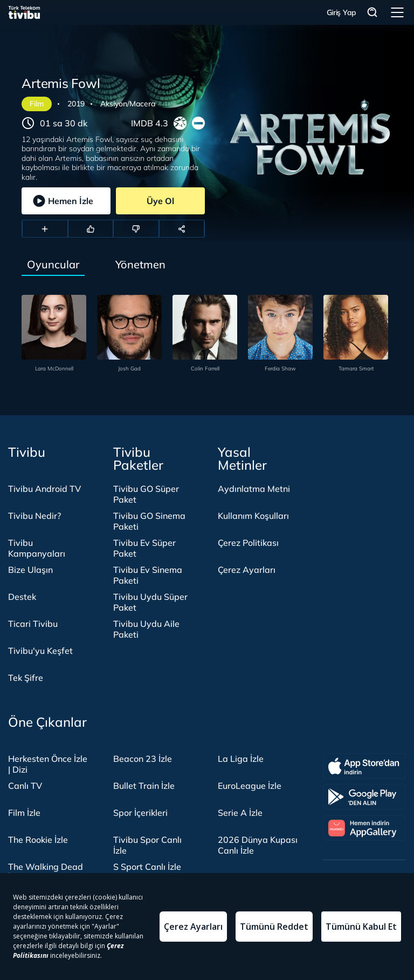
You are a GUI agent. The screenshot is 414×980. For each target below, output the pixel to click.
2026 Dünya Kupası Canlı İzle (258, 845)
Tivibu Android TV (44, 488)
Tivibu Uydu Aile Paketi (146, 629)
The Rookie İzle (38, 839)
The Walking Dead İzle (45, 872)
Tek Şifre (25, 677)
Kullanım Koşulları (253, 515)
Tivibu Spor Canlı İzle (147, 845)
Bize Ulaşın (30, 569)
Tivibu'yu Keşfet (40, 650)
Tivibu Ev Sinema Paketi (147, 575)
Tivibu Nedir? (34, 515)
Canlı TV (25, 785)
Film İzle (24, 812)
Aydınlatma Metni (254, 488)
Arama (372, 12)
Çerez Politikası (248, 542)
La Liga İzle (241, 758)
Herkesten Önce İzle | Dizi (47, 764)
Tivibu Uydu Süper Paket (150, 602)
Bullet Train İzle (144, 785)
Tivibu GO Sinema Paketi (149, 521)
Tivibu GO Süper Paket (146, 494)
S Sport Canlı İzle (147, 866)
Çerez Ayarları (246, 569)
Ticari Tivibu (33, 623)
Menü (397, 12)
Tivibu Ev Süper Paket (144, 548)
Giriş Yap (341, 12)
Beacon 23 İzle (142, 758)
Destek (22, 596)
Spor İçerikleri (140, 812)
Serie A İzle (240, 812)
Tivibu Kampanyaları (36, 548)
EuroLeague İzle (249, 785)
